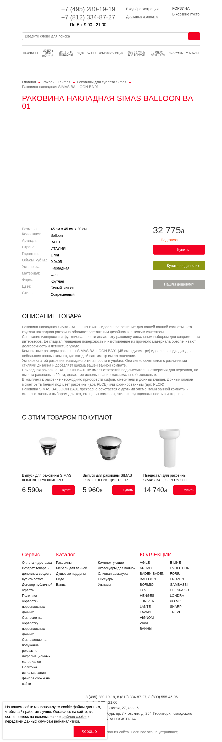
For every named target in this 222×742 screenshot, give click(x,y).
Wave (144, 623)
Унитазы (192, 53)
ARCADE (147, 568)
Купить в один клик (183, 266)
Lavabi (145, 612)
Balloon (57, 235)
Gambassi (179, 585)
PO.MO (175, 601)
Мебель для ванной (47, 53)
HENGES (147, 596)
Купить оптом (32, 579)
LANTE (145, 607)
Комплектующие (111, 53)
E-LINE (175, 562)
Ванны (91, 53)
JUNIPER (147, 601)
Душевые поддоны (66, 53)
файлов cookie (74, 716)
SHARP (176, 607)
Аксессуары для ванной (136, 53)
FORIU (175, 574)
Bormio (147, 585)
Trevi (175, 612)
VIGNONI (147, 618)
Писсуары (176, 53)
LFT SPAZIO (179, 590)
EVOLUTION (180, 568)
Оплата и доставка (37, 562)
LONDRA (177, 596)
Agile (145, 562)
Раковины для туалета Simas (101, 82)
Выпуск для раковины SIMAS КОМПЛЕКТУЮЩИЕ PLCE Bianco (46, 480)
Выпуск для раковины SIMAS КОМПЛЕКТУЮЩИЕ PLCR (107, 477)
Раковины (30, 53)
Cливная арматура (158, 53)
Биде (80, 53)
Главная (29, 82)
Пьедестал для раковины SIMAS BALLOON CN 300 (164, 477)
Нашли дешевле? (179, 284)
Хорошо (89, 731)
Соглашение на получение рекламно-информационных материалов (36, 651)
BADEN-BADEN (152, 574)
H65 (143, 590)
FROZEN (177, 579)
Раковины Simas (56, 82)
